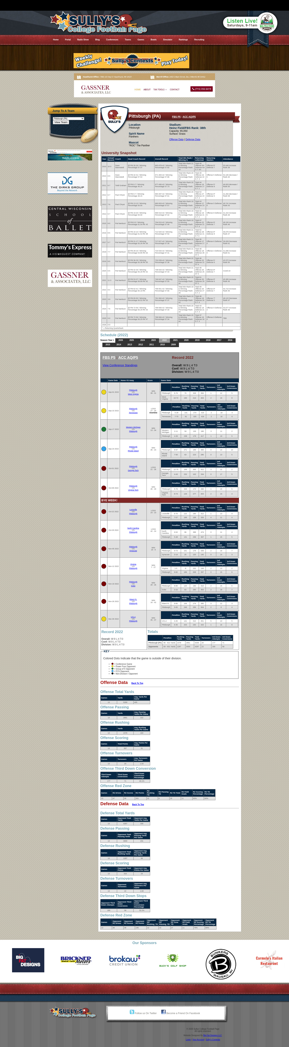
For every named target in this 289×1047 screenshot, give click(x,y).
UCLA (133, 617)
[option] (24, 960)
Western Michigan (133, 427)
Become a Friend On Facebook (180, 1013)
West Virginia (133, 394)
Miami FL (133, 599)
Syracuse (133, 551)
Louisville (133, 510)
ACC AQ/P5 (189, 116)
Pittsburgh (133, 390)
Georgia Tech (133, 470)
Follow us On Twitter (143, 1013)
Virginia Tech (133, 490)
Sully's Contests (213, 1040)
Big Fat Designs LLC (212, 1035)
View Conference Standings (120, 365)
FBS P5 (176, 116)
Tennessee (133, 413)
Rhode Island (133, 451)
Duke (133, 586)
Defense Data (192, 139)
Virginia (133, 564)
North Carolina (133, 528)
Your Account (198, 1040)
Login (188, 1040)
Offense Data (176, 139)
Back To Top (137, 683)
